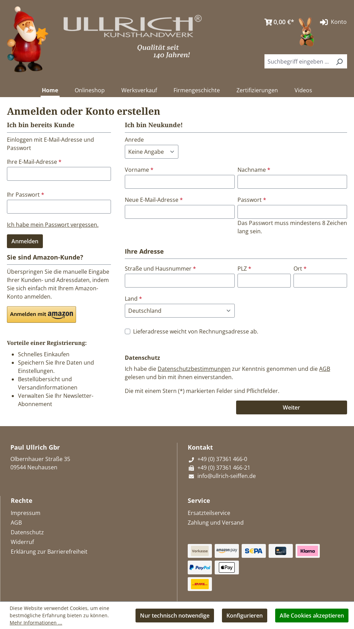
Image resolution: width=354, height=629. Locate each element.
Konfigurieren (244, 615)
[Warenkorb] (278, 22)
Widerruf (22, 542)
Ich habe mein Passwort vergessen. (53, 224)
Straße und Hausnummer (160, 268)
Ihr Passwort (25, 194)
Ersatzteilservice (209, 513)
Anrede (134, 139)
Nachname (253, 169)
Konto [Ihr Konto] (332, 22)
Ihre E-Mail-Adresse (34, 162)
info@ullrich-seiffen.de (222, 476)
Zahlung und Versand (216, 522)
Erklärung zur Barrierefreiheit (49, 551)
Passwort (251, 200)
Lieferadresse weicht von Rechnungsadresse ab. (195, 331)
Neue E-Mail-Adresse (154, 200)
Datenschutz (27, 532)
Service (199, 500)
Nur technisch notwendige (174, 615)
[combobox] (298, 61)
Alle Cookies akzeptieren (312, 615)
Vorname (139, 169)
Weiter (291, 407)
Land (133, 298)
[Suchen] (339, 61)
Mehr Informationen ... (36, 622)
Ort (300, 268)
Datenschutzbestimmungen (194, 369)
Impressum (25, 513)
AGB (324, 369)
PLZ (244, 268)
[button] (41, 314)
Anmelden (24, 241)
